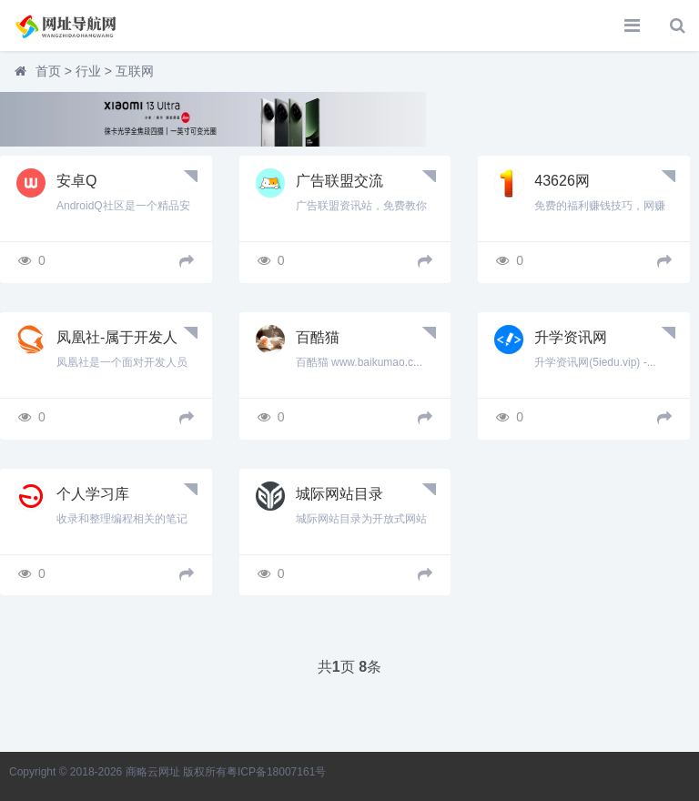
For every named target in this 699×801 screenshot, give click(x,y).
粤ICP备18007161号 (276, 772)
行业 (88, 71)
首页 (48, 71)
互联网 (135, 71)
